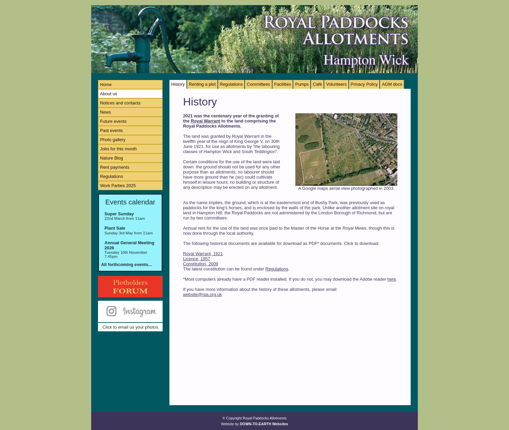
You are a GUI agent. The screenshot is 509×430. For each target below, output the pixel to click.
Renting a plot (202, 84)
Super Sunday (119, 213)
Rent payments (114, 167)
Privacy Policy (364, 84)
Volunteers (336, 84)
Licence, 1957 (196, 258)
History (178, 84)
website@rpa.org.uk (202, 294)
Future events (113, 121)
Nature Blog (111, 158)
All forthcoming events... (126, 264)
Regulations (111, 176)
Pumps (302, 84)
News (105, 112)
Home (106, 84)
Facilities (282, 84)
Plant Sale (114, 228)
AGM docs (392, 84)
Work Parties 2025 (118, 185)
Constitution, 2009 (200, 263)
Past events (111, 130)
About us (108, 93)
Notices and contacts (120, 102)
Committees (258, 84)
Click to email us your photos (130, 327)
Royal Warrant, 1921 (203, 253)
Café (317, 84)
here (391, 279)
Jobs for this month (118, 148)
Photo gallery (113, 139)
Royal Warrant (205, 120)
